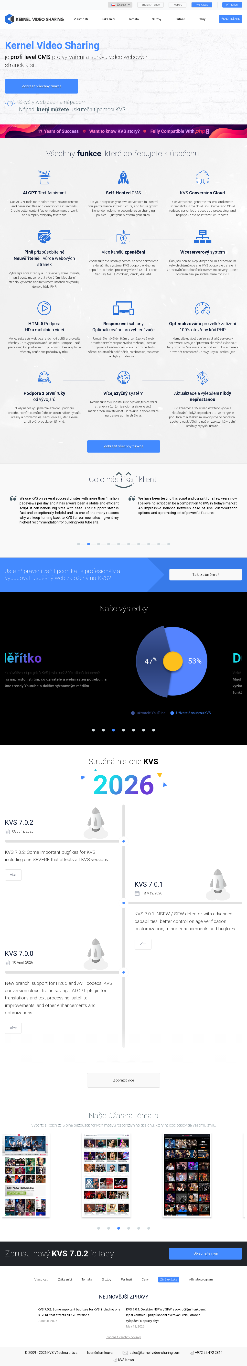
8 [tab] (148, 544)
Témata (87, 1279)
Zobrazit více (123, 1080)
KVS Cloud (201, 4)
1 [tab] (78, 544)
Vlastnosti (41, 1279)
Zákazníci (65, 1279)
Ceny (145, 1279)
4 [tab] (108, 544)
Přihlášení (232, 4)
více (13, 875)
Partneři (126, 1279)
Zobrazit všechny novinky (123, 1337)
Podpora (177, 4)
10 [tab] (168, 544)
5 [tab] (118, 544)
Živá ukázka (230, 19)
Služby (106, 1279)
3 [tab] (98, 544)
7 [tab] (138, 544)
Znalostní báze (150, 4)
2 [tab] (88, 544)
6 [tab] (128, 544)
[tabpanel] (64, 510)
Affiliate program (201, 1279)
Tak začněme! (205, 574)
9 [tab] (158, 544)
